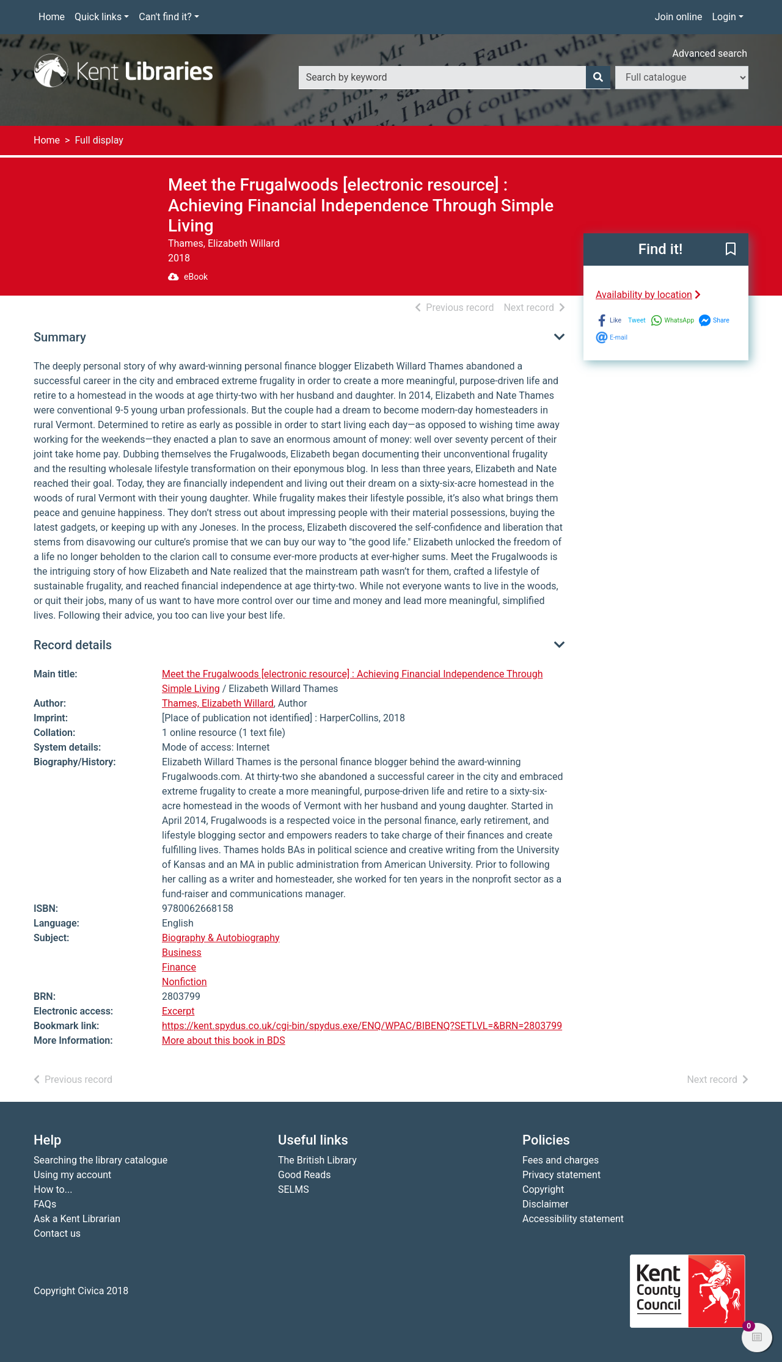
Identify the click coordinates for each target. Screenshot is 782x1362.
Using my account (72, 1175)
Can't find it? (165, 17)
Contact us (57, 1233)
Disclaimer (545, 1204)
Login (724, 17)
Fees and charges (560, 1160)
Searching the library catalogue (100, 1160)
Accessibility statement (573, 1219)
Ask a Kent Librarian (77, 1219)
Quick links (98, 17)
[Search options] (681, 77)
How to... (53, 1189)
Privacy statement (561, 1175)
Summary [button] (60, 337)
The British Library (317, 1160)
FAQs (45, 1204)
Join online (679, 17)
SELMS (293, 1189)
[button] (730, 250)
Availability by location (648, 294)
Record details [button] (73, 645)
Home (51, 17)
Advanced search (710, 53)
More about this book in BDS (223, 1040)
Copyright (543, 1189)
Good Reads (304, 1175)
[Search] (598, 77)
